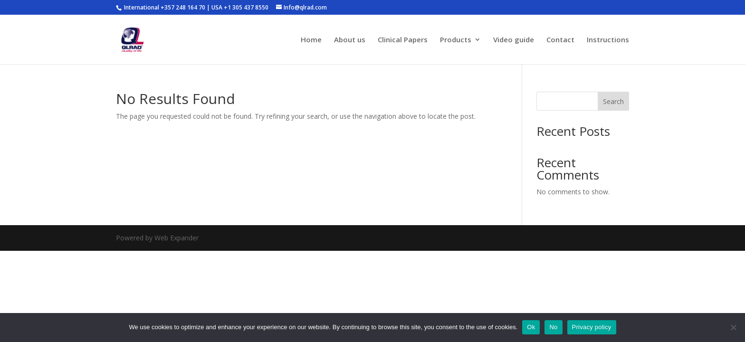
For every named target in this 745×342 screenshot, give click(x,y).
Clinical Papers (403, 40)
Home (311, 40)
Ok (531, 327)
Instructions (608, 40)
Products (455, 40)
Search (613, 101)
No (553, 327)
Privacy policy (591, 327)
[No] (733, 327)
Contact (560, 40)
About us (349, 40)
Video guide (513, 40)
